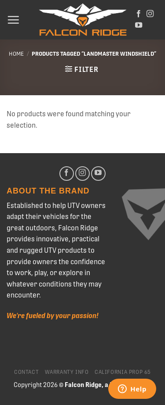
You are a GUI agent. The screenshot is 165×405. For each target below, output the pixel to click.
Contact (26, 372)
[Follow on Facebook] (138, 14)
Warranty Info (67, 372)
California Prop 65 (123, 372)
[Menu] (13, 19)
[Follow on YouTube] (138, 25)
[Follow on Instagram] (150, 14)
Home (16, 53)
